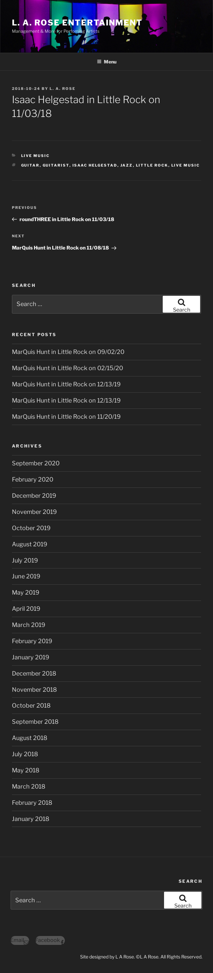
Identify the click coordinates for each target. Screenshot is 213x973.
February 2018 (32, 802)
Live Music (35, 155)
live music (185, 165)
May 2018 (25, 770)
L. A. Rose (62, 88)
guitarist (56, 165)
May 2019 (25, 592)
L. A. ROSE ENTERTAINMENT (77, 22)
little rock (152, 165)
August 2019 (29, 544)
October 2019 (31, 528)
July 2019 (25, 560)
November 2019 (34, 511)
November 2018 (34, 689)
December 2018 (34, 673)
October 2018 (31, 705)
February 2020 (32, 479)
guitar (30, 165)
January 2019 (30, 657)
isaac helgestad (94, 165)
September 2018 (35, 721)
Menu (106, 61)
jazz (126, 165)
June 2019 (26, 576)
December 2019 (34, 495)
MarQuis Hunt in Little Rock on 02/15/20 (67, 368)
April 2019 (26, 608)
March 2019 (28, 624)
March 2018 (28, 786)
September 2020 (36, 463)
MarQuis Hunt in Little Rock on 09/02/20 (68, 351)
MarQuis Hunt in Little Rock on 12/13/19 (66, 384)
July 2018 (25, 754)
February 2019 (32, 641)
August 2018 (29, 737)
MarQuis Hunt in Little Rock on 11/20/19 (66, 416)
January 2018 (30, 818)
